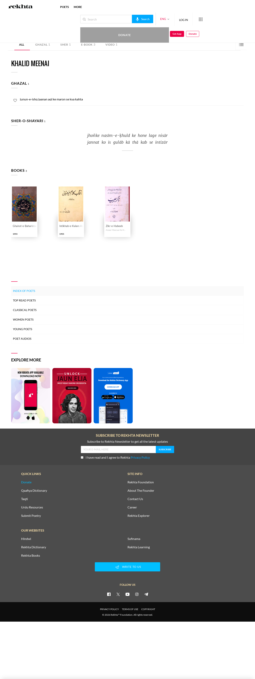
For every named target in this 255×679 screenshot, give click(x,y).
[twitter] (118, 594)
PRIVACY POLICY (109, 609)
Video (111, 44)
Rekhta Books (30, 555)
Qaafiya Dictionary (34, 490)
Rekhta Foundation (141, 482)
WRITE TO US (127, 567)
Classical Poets (24, 310)
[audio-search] (129, 19)
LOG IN (170, 19)
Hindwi (26, 538)
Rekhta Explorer (139, 515)
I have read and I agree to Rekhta (115, 457)
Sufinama (134, 538)
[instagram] (137, 594)
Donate (208, 19)
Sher (65, 44)
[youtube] (127, 594)
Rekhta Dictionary (33, 547)
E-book (88, 44)
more (78, 7)
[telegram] (146, 594)
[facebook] (109, 594)
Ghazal (42, 44)
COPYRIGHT (148, 609)
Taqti (24, 498)
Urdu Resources (32, 507)
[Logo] (20, 7)
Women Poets (23, 319)
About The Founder (141, 490)
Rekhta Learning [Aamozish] (139, 547)
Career (132, 507)
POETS (64, 7)
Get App (229, 19)
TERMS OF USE (130, 609)
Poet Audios (22, 338)
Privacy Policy (140, 457)
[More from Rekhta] (187, 19)
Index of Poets (24, 290)
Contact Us (135, 498)
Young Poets (22, 329)
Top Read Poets (24, 300)
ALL (21, 44)
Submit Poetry (31, 515)
